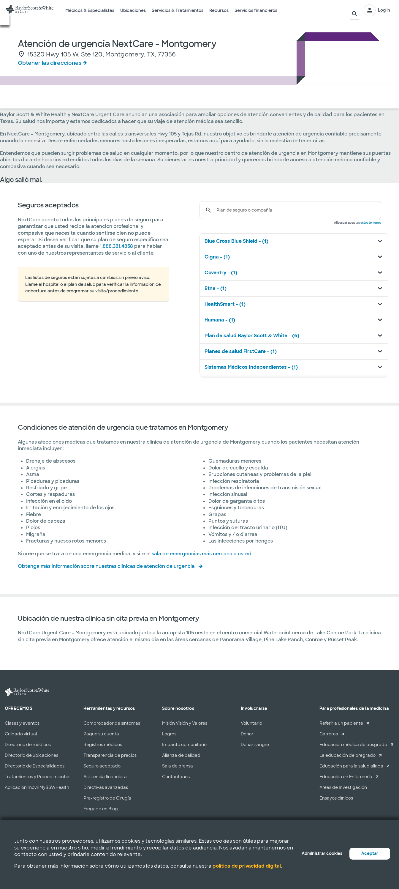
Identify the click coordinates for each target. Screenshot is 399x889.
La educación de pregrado (347, 755)
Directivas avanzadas (105, 787)
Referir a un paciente (341, 723)
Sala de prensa (177, 766)
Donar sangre (255, 744)
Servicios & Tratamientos (177, 14)
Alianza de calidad (181, 755)
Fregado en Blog (100, 808)
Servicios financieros (256, 14)
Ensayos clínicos (336, 798)
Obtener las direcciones (49, 63)
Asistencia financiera (105, 776)
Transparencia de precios (110, 755)
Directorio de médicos (28, 744)
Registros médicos (102, 744)
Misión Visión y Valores (184, 723)
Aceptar (369, 853)
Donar (247, 734)
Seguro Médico (70, 97)
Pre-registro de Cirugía (107, 798)
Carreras (328, 734)
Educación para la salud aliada (351, 766)
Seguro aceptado (102, 766)
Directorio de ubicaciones (31, 755)
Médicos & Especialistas (89, 14)
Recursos (219, 14)
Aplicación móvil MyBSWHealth (37, 787)
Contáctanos (176, 776)
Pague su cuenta (101, 734)
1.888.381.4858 (116, 246)
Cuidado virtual (21, 734)
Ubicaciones (133, 14)
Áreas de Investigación (343, 787)
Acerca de (109, 97)
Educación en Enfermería (345, 776)
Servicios (31, 97)
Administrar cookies (322, 853)
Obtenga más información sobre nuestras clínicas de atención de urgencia (106, 566)
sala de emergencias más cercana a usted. (202, 554)
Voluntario (251, 723)
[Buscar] (353, 10)
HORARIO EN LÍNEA (357, 96)
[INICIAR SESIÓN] (377, 10)
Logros (169, 734)
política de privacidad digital (247, 866)
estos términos (370, 223)
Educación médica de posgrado (353, 744)
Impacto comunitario (184, 744)
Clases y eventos (22, 723)
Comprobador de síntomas (111, 723)
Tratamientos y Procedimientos (37, 776)
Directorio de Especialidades (34, 766)
